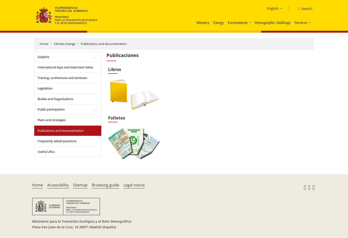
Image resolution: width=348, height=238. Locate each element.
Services (300, 23)
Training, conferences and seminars (62, 78)
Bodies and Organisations (55, 99)
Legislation (45, 88)
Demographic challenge (272, 23)
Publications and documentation (104, 44)
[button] (250, 22)
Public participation (51, 109)
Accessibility (58, 185)
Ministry (202, 23)
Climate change (64, 44)
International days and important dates (65, 67)
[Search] (303, 8)
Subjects (43, 57)
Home (44, 44)
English (273, 8)
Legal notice (134, 185)
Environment (238, 23)
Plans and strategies (52, 120)
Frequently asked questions (57, 141)
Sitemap (80, 185)
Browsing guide (105, 185)
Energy (218, 23)
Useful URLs (46, 152)
